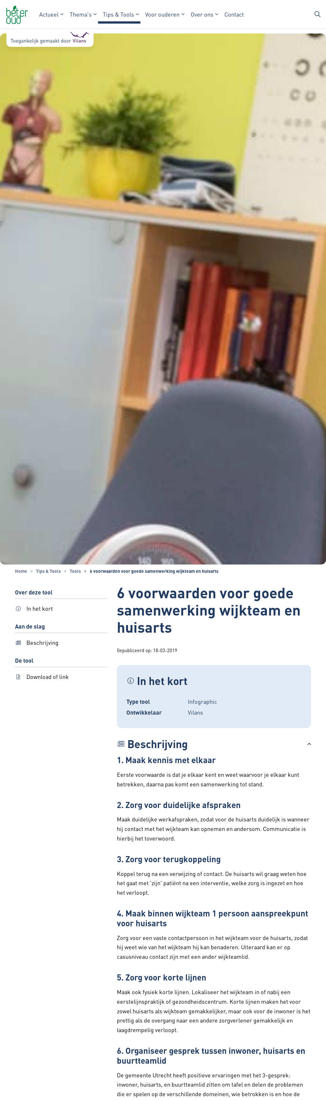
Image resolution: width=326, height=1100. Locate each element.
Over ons (202, 14)
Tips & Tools (118, 14)
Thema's (81, 14)
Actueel (49, 14)
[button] (214, 744)
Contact (234, 14)
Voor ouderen (162, 14)
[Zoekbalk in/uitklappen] (317, 14)
